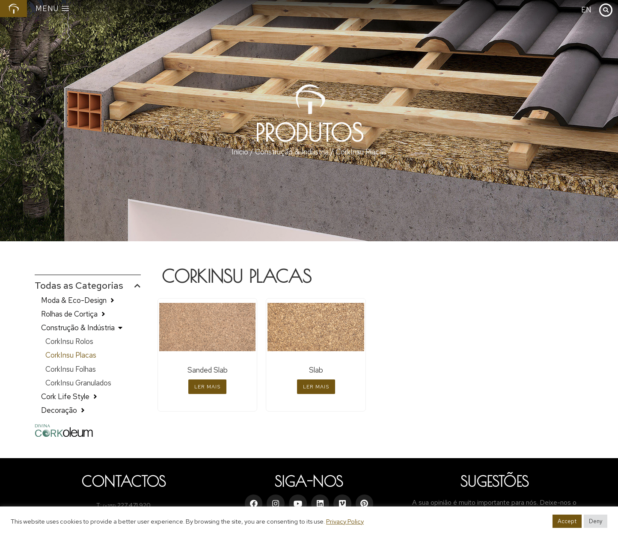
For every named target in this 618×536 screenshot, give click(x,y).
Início (240, 152)
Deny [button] (595, 521)
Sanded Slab (207, 370)
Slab (316, 370)
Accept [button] (567, 521)
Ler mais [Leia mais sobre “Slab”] (316, 386)
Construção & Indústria (292, 152)
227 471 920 (134, 505)
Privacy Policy (345, 521)
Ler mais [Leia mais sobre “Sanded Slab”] (207, 386)
